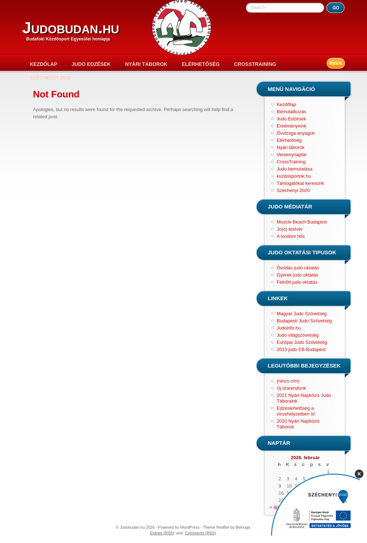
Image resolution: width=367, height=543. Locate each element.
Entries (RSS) (162, 533)
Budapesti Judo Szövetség (304, 320)
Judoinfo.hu (289, 328)
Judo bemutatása (295, 169)
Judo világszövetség (298, 335)
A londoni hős (291, 236)
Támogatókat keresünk (300, 183)
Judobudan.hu (70, 28)
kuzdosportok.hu (294, 176)
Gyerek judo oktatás (297, 275)
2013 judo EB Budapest (301, 349)
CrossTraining (255, 64)
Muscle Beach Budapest (302, 222)
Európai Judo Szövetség (302, 342)
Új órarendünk (291, 388)
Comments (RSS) (200, 533)
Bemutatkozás (291, 111)
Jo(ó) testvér (289, 229)
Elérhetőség (201, 64)
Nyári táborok (146, 64)
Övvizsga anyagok (296, 133)
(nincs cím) (288, 381)
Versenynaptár (292, 154)
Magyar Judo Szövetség (302, 313)
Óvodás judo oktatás (298, 267)
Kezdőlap (43, 64)
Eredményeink (291, 126)
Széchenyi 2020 (50, 78)
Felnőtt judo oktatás (297, 282)
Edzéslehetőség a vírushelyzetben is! (296, 411)
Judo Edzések (91, 64)
